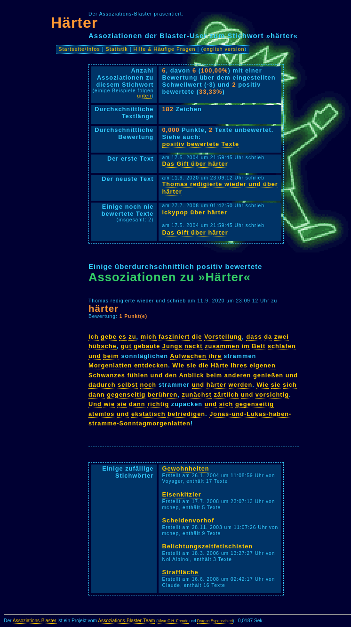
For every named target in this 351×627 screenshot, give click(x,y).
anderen (237, 375)
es (123, 336)
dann (96, 394)
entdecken (151, 365)
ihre (214, 355)
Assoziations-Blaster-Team (126, 620)
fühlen (138, 375)
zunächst (196, 394)
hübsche (102, 346)
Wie (178, 365)
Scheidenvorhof (188, 520)
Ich (93, 336)
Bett (258, 346)
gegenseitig (126, 394)
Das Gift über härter (195, 163)
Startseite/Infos (79, 49)
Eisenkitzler (181, 494)
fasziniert (174, 336)
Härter (74, 22)
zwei (281, 336)
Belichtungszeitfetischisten (207, 546)
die (197, 336)
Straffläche (180, 572)
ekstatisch (148, 413)
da (268, 336)
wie (109, 403)
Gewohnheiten (185, 468)
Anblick (191, 375)
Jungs (172, 346)
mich (149, 336)
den (171, 375)
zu (132, 336)
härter (103, 308)
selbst (128, 384)
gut (126, 346)
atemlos (101, 413)
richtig (158, 403)
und (94, 355)
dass (254, 336)
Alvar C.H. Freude (173, 621)
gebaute (147, 346)
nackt (193, 346)
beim (111, 355)
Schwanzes (106, 375)
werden (241, 384)
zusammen (222, 346)
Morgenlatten (110, 365)
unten (144, 95)
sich (290, 384)
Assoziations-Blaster (34, 620)
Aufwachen (188, 355)
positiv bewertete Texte (200, 143)
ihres (239, 365)
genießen (268, 375)
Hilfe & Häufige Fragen (165, 49)
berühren (162, 394)
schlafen (282, 346)
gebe (109, 336)
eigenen (262, 365)
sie (192, 365)
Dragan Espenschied (215, 621)
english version (224, 49)
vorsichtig (272, 394)
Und (95, 403)
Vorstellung (223, 336)
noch (148, 384)
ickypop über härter (194, 212)
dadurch (101, 384)
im (246, 346)
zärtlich (226, 394)
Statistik (117, 49)
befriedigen (186, 413)
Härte (220, 365)
